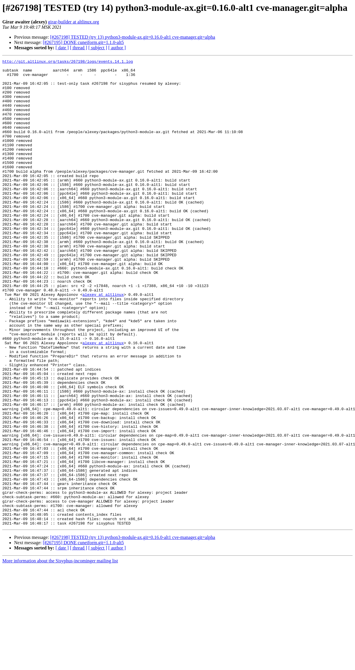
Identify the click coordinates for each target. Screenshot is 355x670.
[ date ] (62, 47)
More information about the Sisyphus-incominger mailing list (60, 654)
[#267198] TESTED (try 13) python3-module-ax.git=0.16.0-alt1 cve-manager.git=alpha (132, 37)
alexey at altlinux (103, 342)
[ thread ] (78, 47)
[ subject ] (97, 47)
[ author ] (117, 47)
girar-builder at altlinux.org (73, 21)
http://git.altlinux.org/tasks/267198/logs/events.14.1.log (67, 62)
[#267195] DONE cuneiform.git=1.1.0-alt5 (83, 42)
